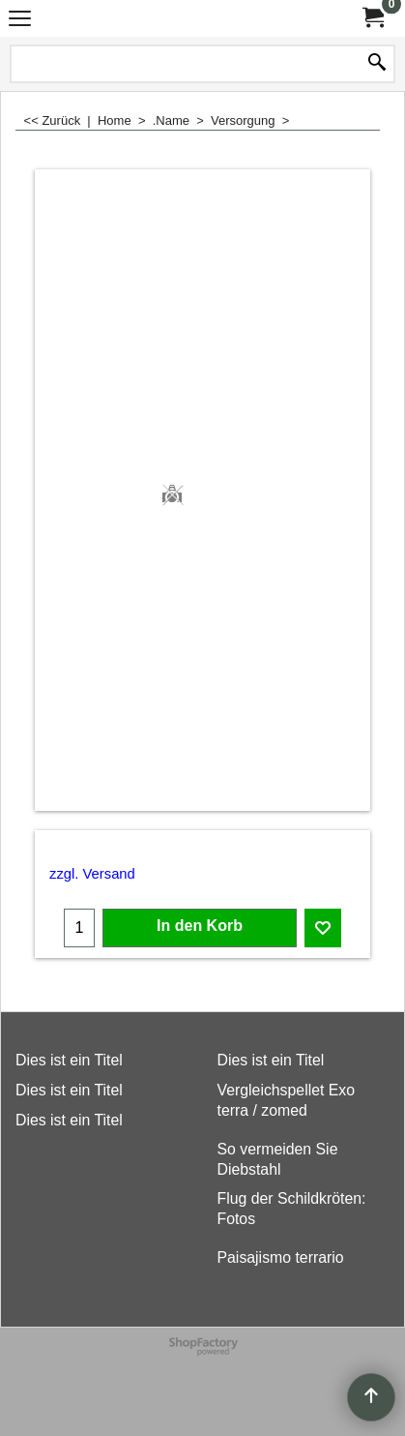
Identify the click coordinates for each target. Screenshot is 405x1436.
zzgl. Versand (92, 874)
